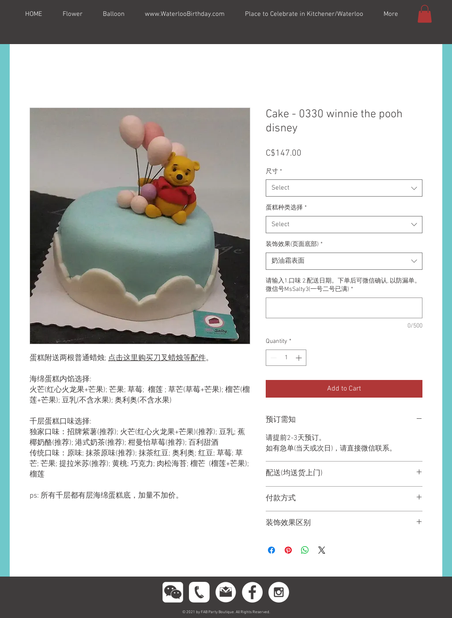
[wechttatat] (172, 592)
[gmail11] (225, 592)
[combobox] (344, 188)
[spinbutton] (286, 357)
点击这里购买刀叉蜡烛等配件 (157, 358)
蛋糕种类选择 (286, 208)
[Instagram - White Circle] (278, 592)
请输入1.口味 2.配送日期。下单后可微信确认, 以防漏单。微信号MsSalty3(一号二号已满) (343, 285)
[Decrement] (272, 357)
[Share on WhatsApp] (305, 550)
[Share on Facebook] (271, 550)
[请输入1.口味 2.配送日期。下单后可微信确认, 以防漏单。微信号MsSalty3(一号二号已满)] (344, 308)
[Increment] (299, 357)
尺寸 (274, 171)
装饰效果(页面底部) (294, 244)
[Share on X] (321, 550)
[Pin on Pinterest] (288, 550)
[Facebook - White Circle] (252, 592)
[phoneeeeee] (199, 592)
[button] (424, 14)
